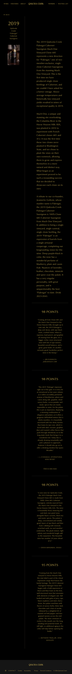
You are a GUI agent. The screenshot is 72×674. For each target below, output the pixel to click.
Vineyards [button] (15, 4)
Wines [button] (6, 4)
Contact (12, 670)
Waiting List (63, 4)
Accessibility (27, 670)
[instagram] (5, 670)
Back (8, 15)
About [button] (23, 4)
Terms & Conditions (45, 670)
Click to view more (50, 469)
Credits (20, 670)
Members (51, 4)
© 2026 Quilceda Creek (60, 670)
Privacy (36, 670)
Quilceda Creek (36, 665)
